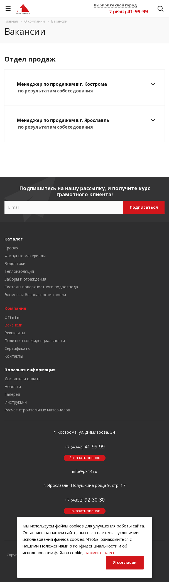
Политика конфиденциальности (34, 340)
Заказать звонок (84, 457)
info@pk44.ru (84, 471)
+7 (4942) (127, 11)
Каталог (13, 239)
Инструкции (15, 402)
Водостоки (14, 263)
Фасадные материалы (25, 255)
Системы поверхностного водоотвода (41, 286)
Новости (12, 386)
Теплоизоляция (19, 271)
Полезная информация (29, 369)
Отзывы (11, 317)
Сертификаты (17, 348)
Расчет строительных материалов (37, 409)
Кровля (11, 248)
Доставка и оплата (22, 378)
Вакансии (13, 325)
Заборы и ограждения (25, 279)
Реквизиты (14, 332)
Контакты (13, 356)
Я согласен (124, 562)
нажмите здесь (100, 552)
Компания (15, 308)
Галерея (12, 394)
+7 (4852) (85, 500)
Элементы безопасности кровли (35, 294)
